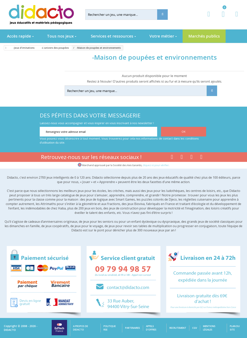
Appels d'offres (151, 328)
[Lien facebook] (172, 157)
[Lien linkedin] (201, 157)
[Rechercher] (124, 14)
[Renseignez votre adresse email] (98, 131)
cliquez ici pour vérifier (156, 165)
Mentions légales (209, 328)
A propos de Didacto (80, 328)
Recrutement (177, 328)
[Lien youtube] (182, 157)
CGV (194, 328)
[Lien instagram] (191, 157)
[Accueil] (5, 48)
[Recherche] (162, 14)
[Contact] (236, 17)
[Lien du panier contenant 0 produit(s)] (221, 17)
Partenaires (132, 328)
